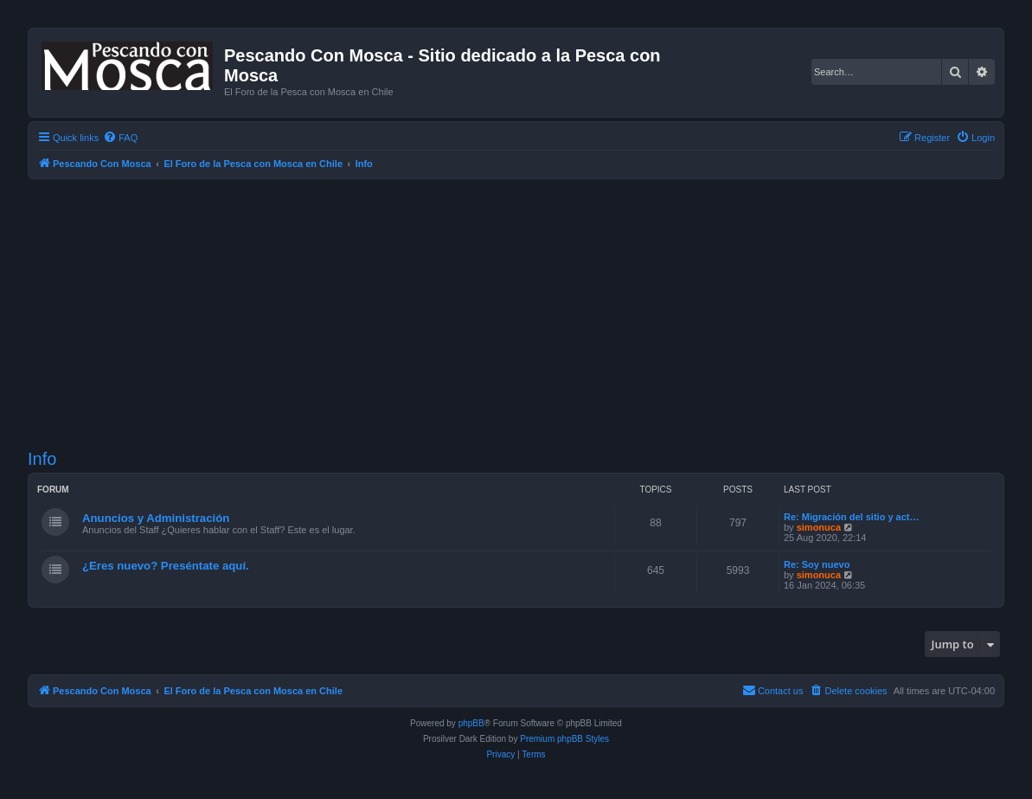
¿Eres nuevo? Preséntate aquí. (165, 565)
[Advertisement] (530, 314)
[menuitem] (120, 137)
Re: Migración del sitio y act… (851, 517)
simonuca (819, 527)
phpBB (471, 723)
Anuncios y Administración (155, 518)
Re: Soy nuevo (816, 564)
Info (42, 458)
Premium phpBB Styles (564, 739)
